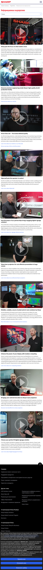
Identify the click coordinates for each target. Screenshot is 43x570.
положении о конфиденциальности (22, 555)
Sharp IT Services (5, 531)
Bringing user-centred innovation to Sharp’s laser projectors (19, 398)
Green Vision (25, 504)
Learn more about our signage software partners (12, 232)
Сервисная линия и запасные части (10, 472)
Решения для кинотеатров (8, 497)
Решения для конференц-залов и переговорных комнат (31, 492)
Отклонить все (21, 563)
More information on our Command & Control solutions (14, 322)
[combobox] (21, 14)
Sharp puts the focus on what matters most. (14, 47)
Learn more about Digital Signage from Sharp (11, 452)
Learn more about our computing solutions (11, 365)
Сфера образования (6, 500)
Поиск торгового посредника (9, 480)
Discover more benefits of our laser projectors (12, 408)
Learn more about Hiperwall (7, 188)
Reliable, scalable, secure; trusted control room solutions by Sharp (21, 310)
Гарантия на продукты (7, 483)
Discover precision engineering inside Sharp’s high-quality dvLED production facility (20, 89)
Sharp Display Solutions (7, 512)
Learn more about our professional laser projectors (13, 278)
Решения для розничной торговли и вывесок (31, 496)
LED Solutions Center (6, 491)
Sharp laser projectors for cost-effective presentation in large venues (19, 265)
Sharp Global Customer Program (9, 515)
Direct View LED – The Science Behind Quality (14, 134)
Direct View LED (5, 494)
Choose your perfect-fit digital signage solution (15, 440)
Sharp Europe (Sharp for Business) (10, 525)
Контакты (3, 518)
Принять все (21, 559)
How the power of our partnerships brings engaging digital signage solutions (21, 221)
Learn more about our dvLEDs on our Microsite (12, 143)
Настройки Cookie (13, 552)
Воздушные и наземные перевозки (10, 502)
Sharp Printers (5, 528)
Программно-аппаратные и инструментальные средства (16, 477)
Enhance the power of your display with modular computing (19, 354)
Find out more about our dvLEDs (8, 101)
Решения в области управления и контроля (31, 500)
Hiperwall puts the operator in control (12, 178)
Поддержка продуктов (7, 475)
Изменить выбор (21, 568)
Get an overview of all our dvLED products (10, 146)
